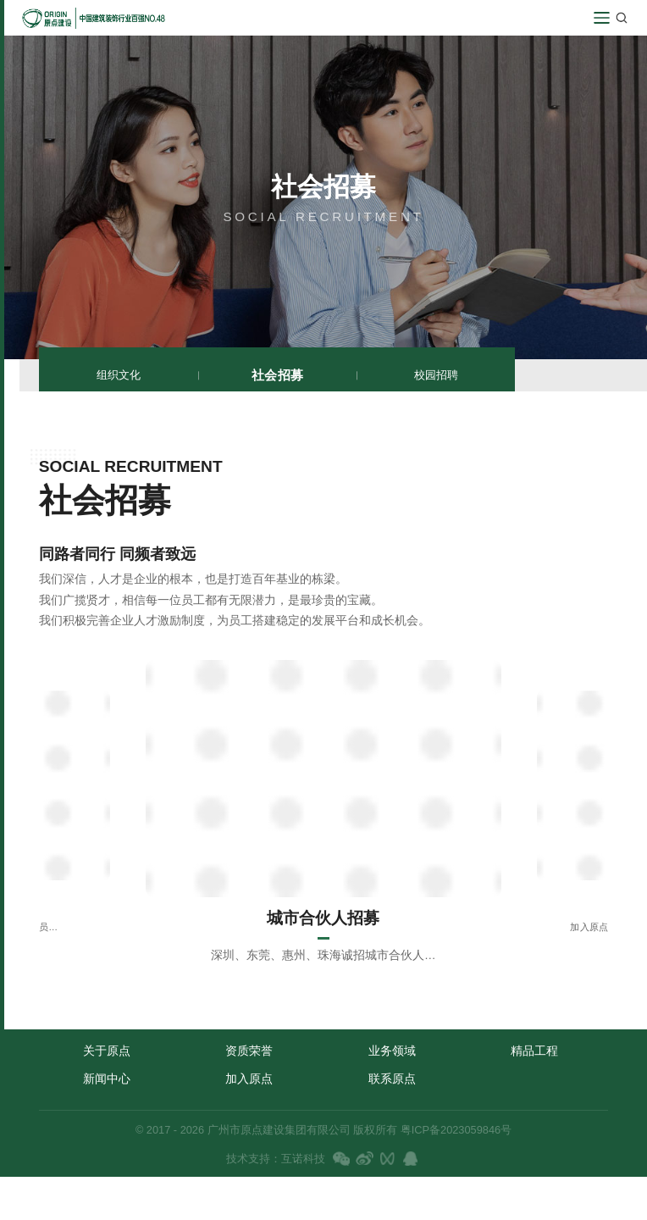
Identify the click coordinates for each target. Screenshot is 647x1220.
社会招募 (277, 374)
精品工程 (534, 1050)
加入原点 (249, 1078)
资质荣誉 (249, 1050)
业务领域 (392, 1050)
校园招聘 (436, 375)
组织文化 (119, 375)
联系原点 (392, 1078)
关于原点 (106, 1050)
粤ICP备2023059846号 (454, 1129)
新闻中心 (106, 1078)
